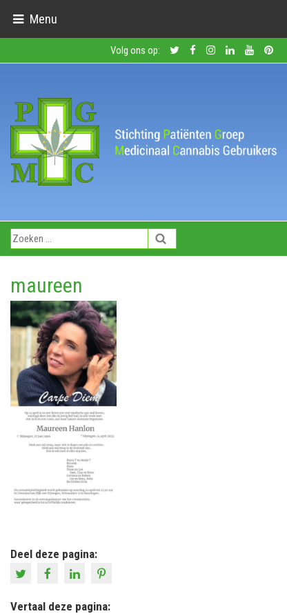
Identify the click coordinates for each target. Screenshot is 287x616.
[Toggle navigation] (35, 19)
